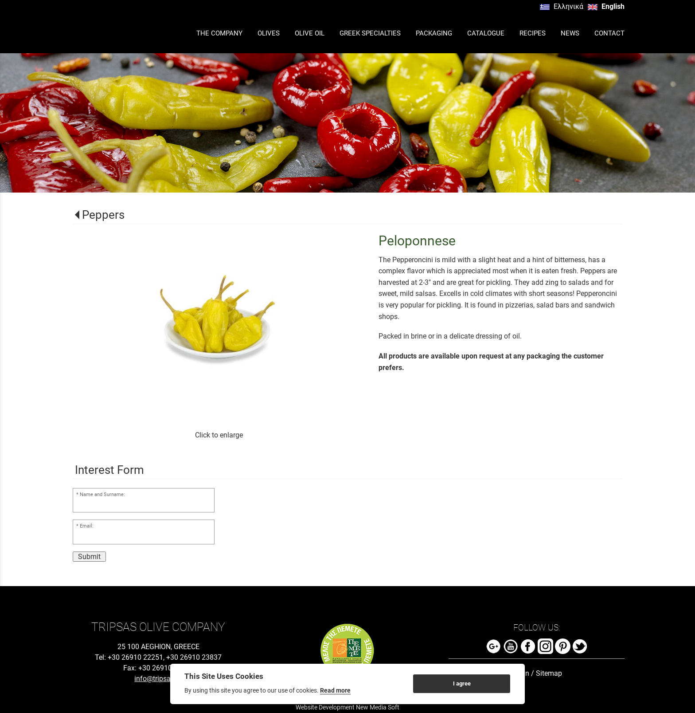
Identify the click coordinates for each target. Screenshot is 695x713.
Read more (335, 690)
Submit (89, 556)
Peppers (103, 214)
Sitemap (549, 673)
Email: (87, 526)
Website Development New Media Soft (347, 707)
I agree (462, 683)
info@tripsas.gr (158, 678)
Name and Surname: (102, 494)
